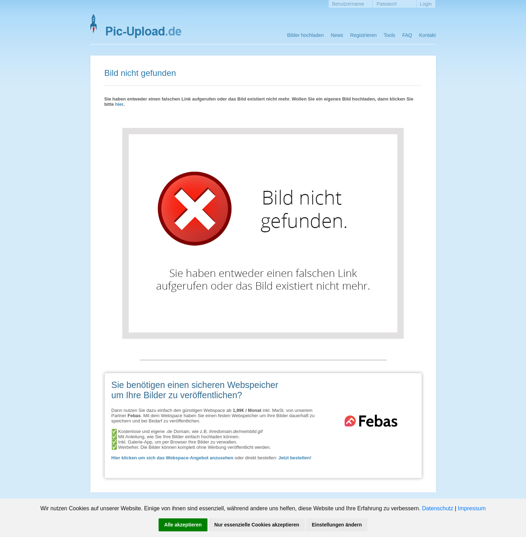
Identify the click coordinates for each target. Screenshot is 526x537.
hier (119, 104)
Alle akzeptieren (183, 525)
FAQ (407, 35)
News (337, 35)
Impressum (472, 508)
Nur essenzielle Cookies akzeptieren (256, 525)
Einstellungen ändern (337, 525)
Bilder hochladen (305, 35)
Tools (389, 35)
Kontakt (427, 35)
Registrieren (363, 35)
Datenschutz (437, 508)
